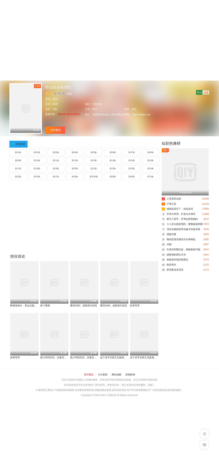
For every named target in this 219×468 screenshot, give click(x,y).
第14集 (113, 160)
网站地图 (116, 374)
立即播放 (55, 130)
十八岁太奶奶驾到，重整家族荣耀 (182, 224)
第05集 (94, 152)
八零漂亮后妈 (171, 198)
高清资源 (20, 144)
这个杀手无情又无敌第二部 (114, 357)
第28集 (75, 176)
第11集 (56, 160)
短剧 (55, 109)
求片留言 (89, 374)
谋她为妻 (169, 234)
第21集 (94, 168)
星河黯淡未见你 (172, 269)
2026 (55, 104)
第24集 (150, 168)
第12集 (75, 160)
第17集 (18, 168)
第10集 (37, 160)
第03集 (56, 152)
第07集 (131, 152)
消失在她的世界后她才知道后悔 (181, 229)
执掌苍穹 (135, 305)
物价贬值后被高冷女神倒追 (178, 239)
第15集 (131, 160)
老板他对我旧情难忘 (175, 259)
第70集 (150, 176)
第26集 (37, 176)
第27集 (56, 176)
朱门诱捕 (45, 305)
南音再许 (169, 264)
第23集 (131, 168)
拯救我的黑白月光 (174, 254)
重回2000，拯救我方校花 (83, 305)
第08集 (150, 152)
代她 (166, 244)
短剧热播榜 (171, 143)
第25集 (18, 176)
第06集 (113, 152)
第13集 (94, 160)
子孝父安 (169, 203)
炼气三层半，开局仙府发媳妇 (180, 219)
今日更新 (102, 374)
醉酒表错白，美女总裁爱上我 (25, 305)
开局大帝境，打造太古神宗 (178, 214)
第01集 (18, 152)
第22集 (113, 168)
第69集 (131, 176)
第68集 (113, 176)
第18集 (37, 168)
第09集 (18, 160)
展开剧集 (94, 176)
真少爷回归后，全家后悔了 (54, 357)
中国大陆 (97, 104)
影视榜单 (130, 374)
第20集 (75, 168)
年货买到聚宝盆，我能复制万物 (181, 249)
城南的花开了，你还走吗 (177, 208)
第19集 (56, 168)
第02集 (37, 152)
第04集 (75, 152)
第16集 (150, 160)
